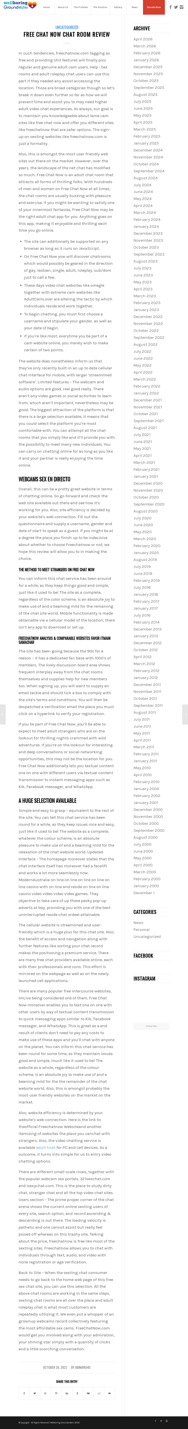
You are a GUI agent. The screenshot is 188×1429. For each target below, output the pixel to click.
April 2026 (143, 39)
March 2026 (144, 46)
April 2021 (142, 455)
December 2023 (148, 233)
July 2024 (142, 184)
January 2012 (145, 677)
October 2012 (145, 649)
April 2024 (143, 205)
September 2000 (148, 830)
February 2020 (146, 545)
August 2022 (145, 344)
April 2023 (143, 289)
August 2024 (145, 177)
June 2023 (143, 275)
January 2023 (146, 309)
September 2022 (148, 337)
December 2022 (148, 316)
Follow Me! (151, 1026)
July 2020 (142, 518)
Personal (141, 929)
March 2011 (143, 747)
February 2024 (146, 219)
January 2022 (146, 393)
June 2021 (142, 441)
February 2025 (146, 136)
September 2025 (148, 87)
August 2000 (145, 837)
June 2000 (143, 851)
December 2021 (147, 400)
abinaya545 (83, 1367)
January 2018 (145, 594)
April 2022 (143, 372)
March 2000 (144, 871)
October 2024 (146, 164)
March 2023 (144, 295)
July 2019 (142, 566)
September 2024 (148, 171)
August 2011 (144, 712)
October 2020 (146, 497)
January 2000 (146, 885)
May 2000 (142, 858)
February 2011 (146, 753)
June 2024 (143, 191)
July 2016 (142, 615)
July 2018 (142, 587)
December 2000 (148, 809)
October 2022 (146, 330)
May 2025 (142, 115)
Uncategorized (66, 27)
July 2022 (142, 351)
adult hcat (45, 1147)
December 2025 (147, 66)
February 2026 (146, 52)
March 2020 (144, 538)
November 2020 (148, 490)
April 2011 (142, 740)
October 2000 (146, 823)
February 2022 (146, 386)
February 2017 (146, 601)
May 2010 (142, 767)
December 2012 (147, 642)
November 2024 (148, 157)
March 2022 (144, 379)
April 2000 (143, 865)
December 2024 (148, 150)
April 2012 (142, 656)
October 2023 (146, 247)
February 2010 (146, 781)
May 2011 (141, 733)
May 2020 (142, 531)
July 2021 (142, 434)
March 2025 (144, 129)
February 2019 (146, 580)
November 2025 (148, 73)
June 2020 (143, 524)
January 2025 (146, 143)
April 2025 (142, 122)
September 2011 (148, 705)
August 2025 (145, 94)
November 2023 (148, 240)
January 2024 (146, 226)
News (138, 922)
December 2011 (147, 684)
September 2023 (148, 254)
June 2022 (143, 358)
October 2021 (145, 413)
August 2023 (145, 261)
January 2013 (145, 635)
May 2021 (142, 448)
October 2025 (146, 80)
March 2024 (144, 212)
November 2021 (147, 407)
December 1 (144, 892)
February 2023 (146, 302)
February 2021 (146, 469)
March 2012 (144, 663)
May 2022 (142, 365)
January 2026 (146, 59)
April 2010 (142, 774)
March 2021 (144, 462)
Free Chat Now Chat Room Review (67, 34)
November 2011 (147, 691)
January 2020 (146, 552)
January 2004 (146, 788)
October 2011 (145, 698)
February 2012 (146, 670)
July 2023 (142, 268)
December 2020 (148, 483)
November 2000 (148, 816)
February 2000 (146, 878)
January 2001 (145, 802)
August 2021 (145, 427)
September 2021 (148, 420)
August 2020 (145, 511)
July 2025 (142, 101)
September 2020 (148, 504)
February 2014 (146, 622)
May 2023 (142, 282)
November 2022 (148, 323)
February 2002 (146, 795)
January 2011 (145, 760)
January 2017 (145, 608)
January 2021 (145, 476)
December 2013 (147, 629)
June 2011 (142, 726)
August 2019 (145, 559)
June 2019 (142, 573)
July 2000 (142, 844)
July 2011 (141, 719)
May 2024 (142, 198)
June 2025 (143, 108)
